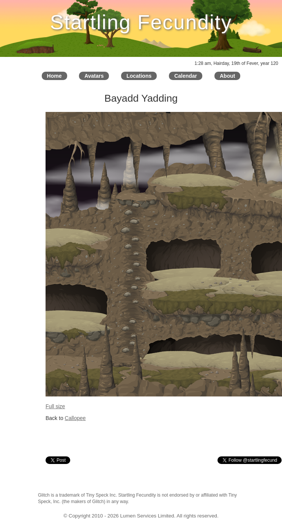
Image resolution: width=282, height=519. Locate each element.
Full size (55, 406)
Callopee (75, 418)
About (227, 76)
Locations (138, 76)
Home (54, 76)
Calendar (185, 76)
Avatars (94, 76)
